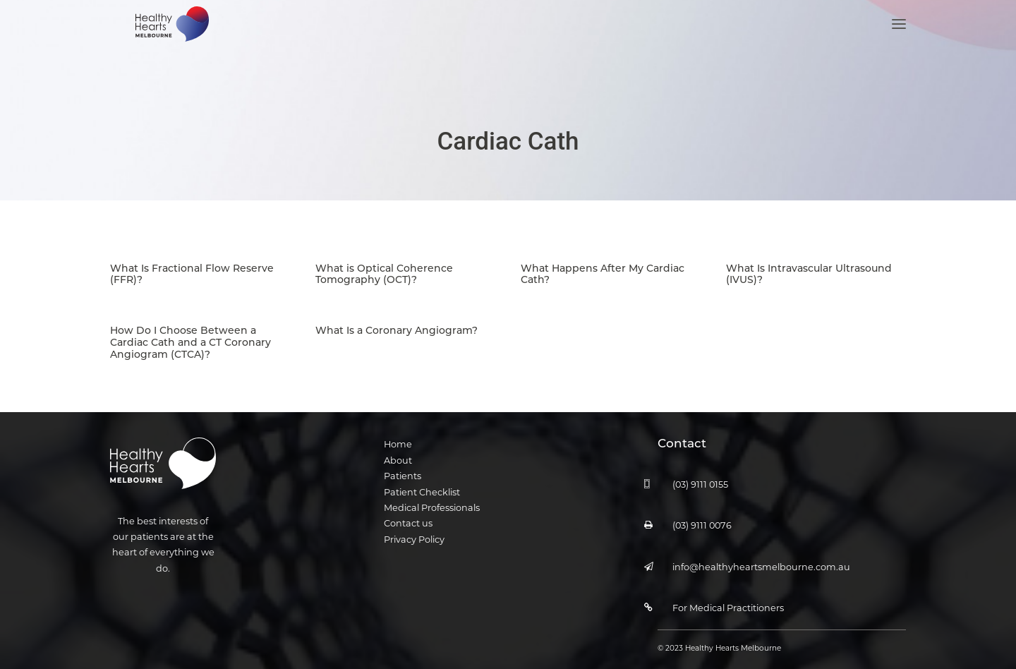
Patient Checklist (422, 482)
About (398, 450)
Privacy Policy (414, 529)
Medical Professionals (432, 497)
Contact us (408, 514)
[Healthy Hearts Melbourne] (168, 41)
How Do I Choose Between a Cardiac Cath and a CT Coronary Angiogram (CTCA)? (190, 332)
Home (398, 435)
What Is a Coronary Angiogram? (396, 320)
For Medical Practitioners (728, 598)
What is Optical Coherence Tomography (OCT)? (384, 265)
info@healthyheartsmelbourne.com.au (761, 557)
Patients (402, 466)
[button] (898, 41)
